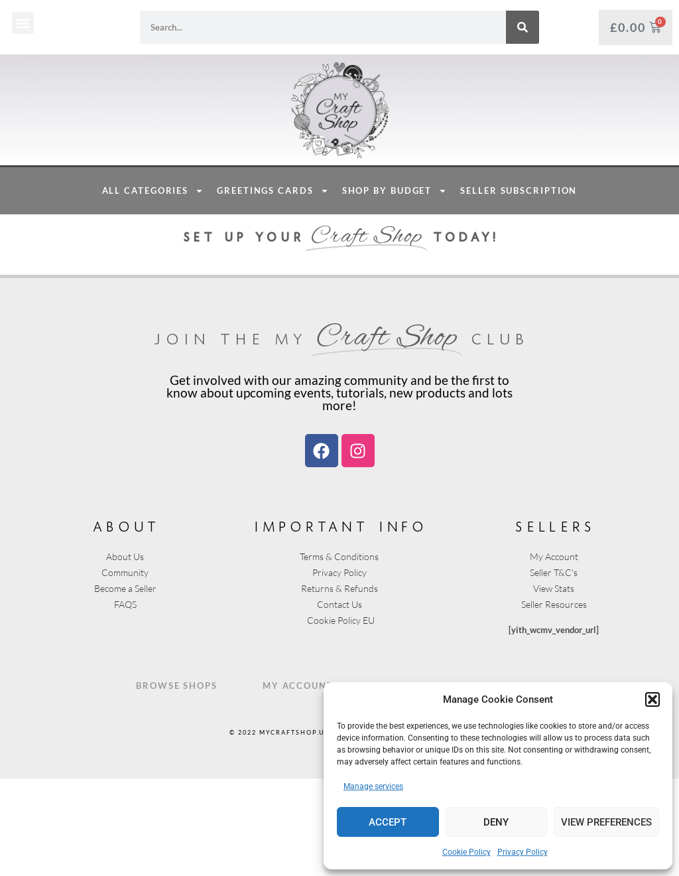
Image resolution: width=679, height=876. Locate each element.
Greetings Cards (273, 288)
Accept (387, 822)
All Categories (153, 288)
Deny (496, 822)
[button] (652, 699)
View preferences (606, 822)
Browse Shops (176, 783)
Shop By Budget (395, 288)
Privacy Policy (522, 852)
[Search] (522, 27)
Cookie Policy (466, 852)
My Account (298, 783)
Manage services (373, 786)
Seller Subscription (518, 288)
